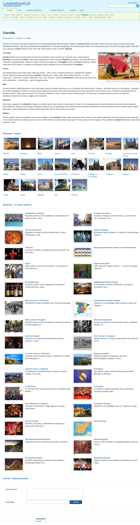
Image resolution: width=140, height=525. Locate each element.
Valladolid (40, 195)
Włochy (110, 17)
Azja (19, 10)
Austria (6, 15)
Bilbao (39, 154)
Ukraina (84, 17)
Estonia (55, 15)
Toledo (22, 195)
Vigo (56, 195)
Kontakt (38, 523)
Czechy (43, 15)
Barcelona (24, 154)
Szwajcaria (68, 17)
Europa (9, 10)
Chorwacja (35, 15)
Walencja (74, 195)
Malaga (23, 174)
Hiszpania (19, 38)
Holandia (93, 15)
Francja (70, 15)
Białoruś (20, 15)
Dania (49, 15)
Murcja (39, 174)
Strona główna (8, 38)
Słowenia (60, 17)
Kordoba (108, 154)
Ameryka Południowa (34, 10)
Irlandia (100, 15)
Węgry (91, 17)
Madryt (5, 174)
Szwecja (77, 17)
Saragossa (109, 174)
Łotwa (112, 15)
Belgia (13, 15)
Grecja (77, 15)
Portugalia (29, 17)
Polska (21, 17)
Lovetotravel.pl (16, 3)
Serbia (44, 17)
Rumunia (37, 17)
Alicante (6, 154)
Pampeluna (75, 174)
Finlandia (63, 15)
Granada (91, 154)
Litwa (107, 15)
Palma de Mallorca (61, 174)
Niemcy (7, 17)
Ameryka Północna (57, 10)
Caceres (57, 154)
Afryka (81, 10)
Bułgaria (27, 15)
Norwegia (14, 17)
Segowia (125, 174)
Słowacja (52, 17)
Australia (73, 10)
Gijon (73, 154)
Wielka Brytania (100, 17)
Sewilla (5, 195)
